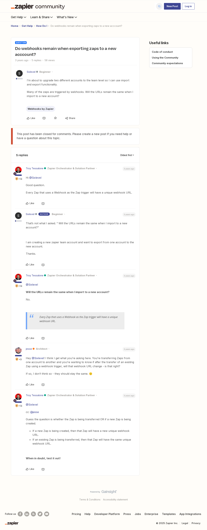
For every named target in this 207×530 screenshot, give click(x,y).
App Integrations (190, 514)
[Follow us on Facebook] (20, 513)
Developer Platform (107, 514)
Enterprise (151, 514)
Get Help (19, 17)
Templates (169, 514)
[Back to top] (200, 494)
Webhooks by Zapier (41, 108)
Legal (185, 523)
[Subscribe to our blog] (33, 513)
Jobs (138, 514)
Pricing (76, 514)
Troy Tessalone (34, 168)
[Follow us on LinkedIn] (26, 513)
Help (88, 514)
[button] (172, 6)
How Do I (41, 25)
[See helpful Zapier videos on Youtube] (46, 513)
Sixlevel (31, 71)
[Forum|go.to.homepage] (39, 6)
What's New (67, 17)
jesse (29, 348)
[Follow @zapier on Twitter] (40, 513)
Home (14, 25)
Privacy (196, 523)
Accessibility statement (115, 499)
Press (127, 514)
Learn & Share (41, 17)
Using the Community (165, 57)
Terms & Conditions (89, 499)
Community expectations (167, 63)
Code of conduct (162, 51)
